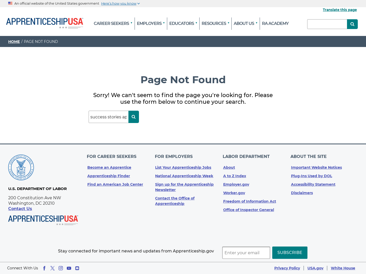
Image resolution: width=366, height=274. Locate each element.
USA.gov (315, 268)
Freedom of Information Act (249, 199)
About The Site (309, 155)
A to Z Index (234, 174)
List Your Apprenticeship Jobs (183, 165)
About (229, 165)
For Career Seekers (112, 155)
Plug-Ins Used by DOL (311, 174)
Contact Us (20, 208)
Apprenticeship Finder (108, 174)
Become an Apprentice (109, 165)
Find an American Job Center (115, 182)
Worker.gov (234, 190)
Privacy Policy (287, 268)
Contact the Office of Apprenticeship (174, 199)
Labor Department (246, 155)
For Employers (174, 155)
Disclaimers (302, 190)
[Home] (44, 23)
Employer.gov (236, 182)
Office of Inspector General (248, 207)
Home (14, 41)
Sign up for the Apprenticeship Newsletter (184, 185)
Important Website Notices (316, 165)
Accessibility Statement (313, 182)
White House (343, 268)
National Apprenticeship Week (184, 174)
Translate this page (340, 10)
